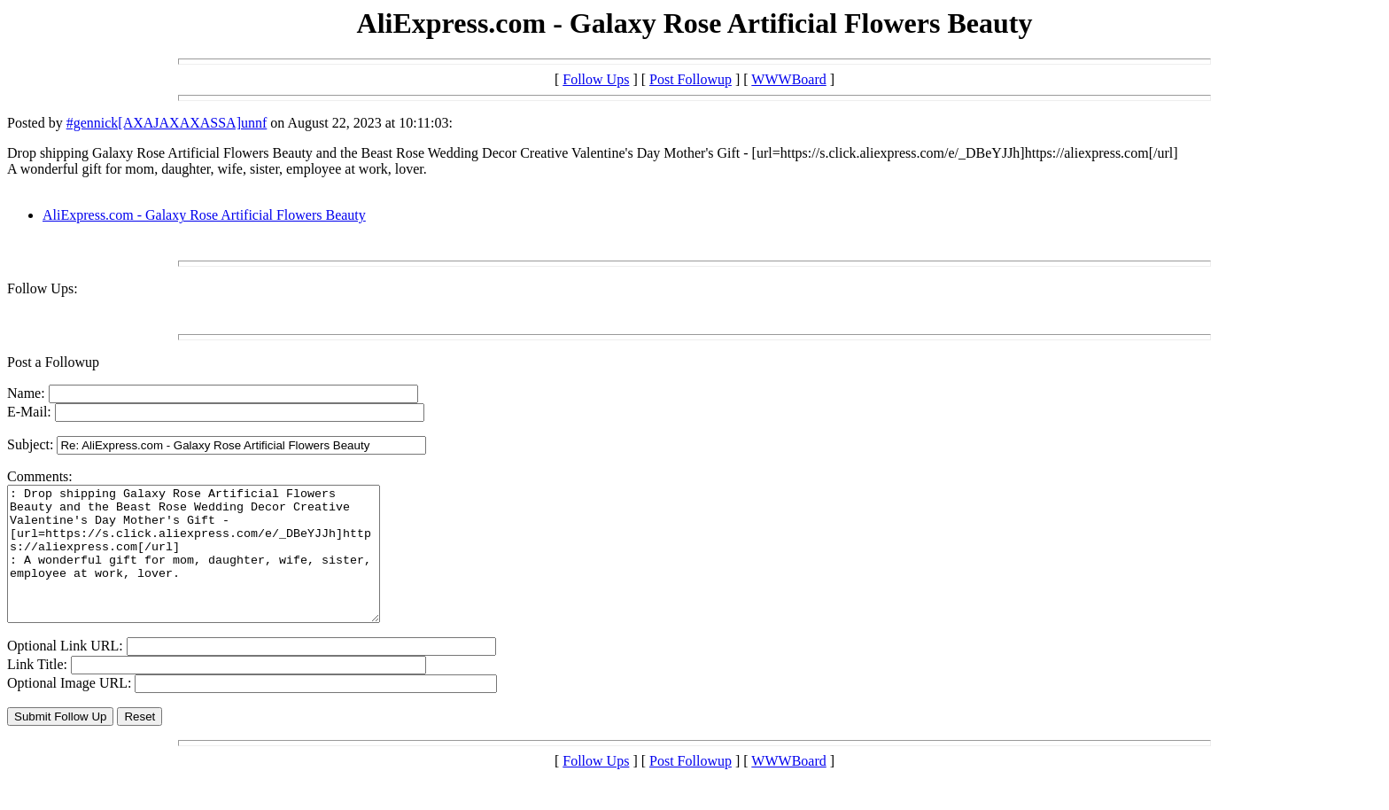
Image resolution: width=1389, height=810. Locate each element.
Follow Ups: (42, 288)
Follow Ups (596, 79)
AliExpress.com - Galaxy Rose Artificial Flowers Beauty (204, 214)
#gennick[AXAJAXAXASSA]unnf (167, 122)
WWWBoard (788, 79)
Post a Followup (53, 362)
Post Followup (690, 79)
